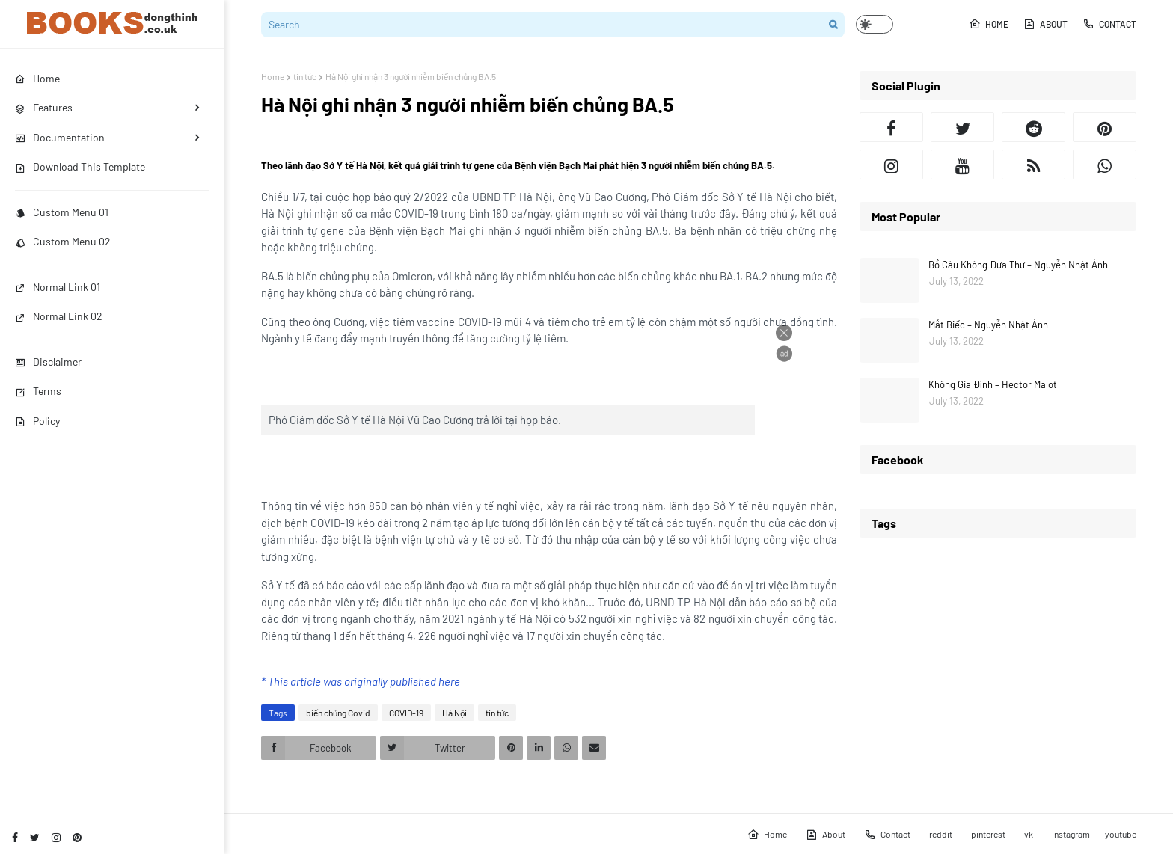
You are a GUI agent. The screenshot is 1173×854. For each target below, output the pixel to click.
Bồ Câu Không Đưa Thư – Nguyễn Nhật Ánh (1018, 265)
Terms (38, 390)
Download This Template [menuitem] (80, 166)
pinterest (988, 834)
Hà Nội (454, 712)
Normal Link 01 (57, 286)
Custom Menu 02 (63, 241)
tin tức (304, 76)
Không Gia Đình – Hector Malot (992, 384)
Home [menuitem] (37, 78)
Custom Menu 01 (61, 212)
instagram (1071, 834)
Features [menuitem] (44, 107)
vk (1028, 834)
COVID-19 (406, 712)
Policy (37, 420)
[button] (874, 24)
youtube (1120, 834)
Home (988, 24)
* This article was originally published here (360, 681)
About (1045, 24)
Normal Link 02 (58, 316)
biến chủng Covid (338, 712)
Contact (1109, 24)
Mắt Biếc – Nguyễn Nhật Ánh (988, 325)
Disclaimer (48, 361)
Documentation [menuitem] (60, 137)
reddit (940, 834)
